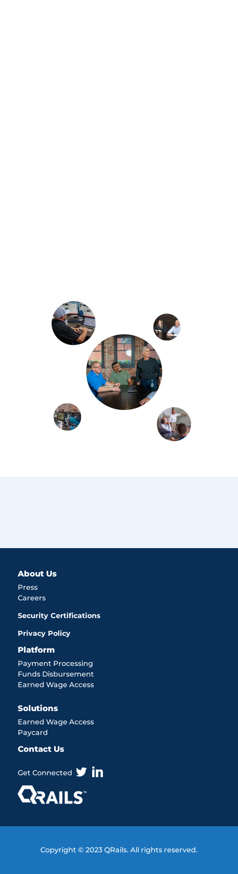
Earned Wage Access (56, 685)
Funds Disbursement (56, 674)
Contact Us (41, 749)
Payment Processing (55, 663)
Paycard (33, 732)
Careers (32, 598)
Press (28, 587)
